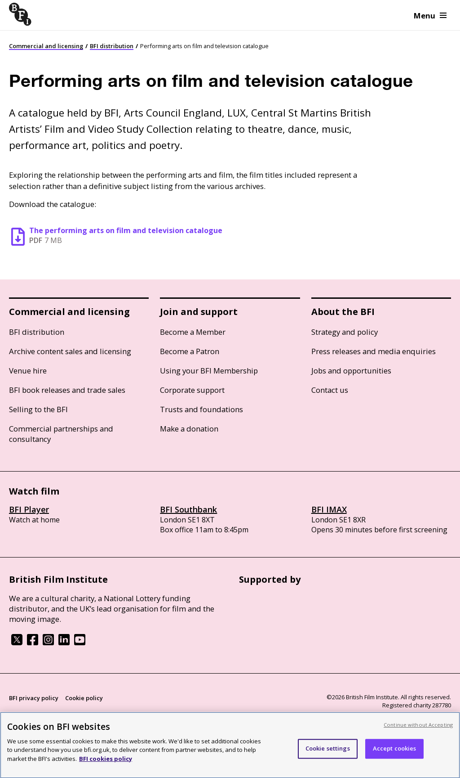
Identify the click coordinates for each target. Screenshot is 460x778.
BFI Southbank (188, 509)
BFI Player (29, 509)
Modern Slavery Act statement (52, 715)
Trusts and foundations (201, 409)
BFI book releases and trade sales (67, 390)
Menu (430, 15)
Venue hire (28, 370)
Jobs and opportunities (351, 370)
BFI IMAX (329, 509)
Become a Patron (189, 351)
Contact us (329, 390)
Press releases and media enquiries (373, 351)
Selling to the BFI (38, 409)
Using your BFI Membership (209, 370)
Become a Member (193, 332)
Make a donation (189, 428)
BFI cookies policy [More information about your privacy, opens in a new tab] (105, 764)
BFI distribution (111, 46)
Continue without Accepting (418, 729)
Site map (115, 715)
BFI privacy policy (33, 698)
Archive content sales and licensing (70, 351)
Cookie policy (84, 698)
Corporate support (192, 390)
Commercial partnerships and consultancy (61, 433)
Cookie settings (327, 754)
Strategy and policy (344, 332)
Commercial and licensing (46, 46)
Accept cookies (394, 754)
